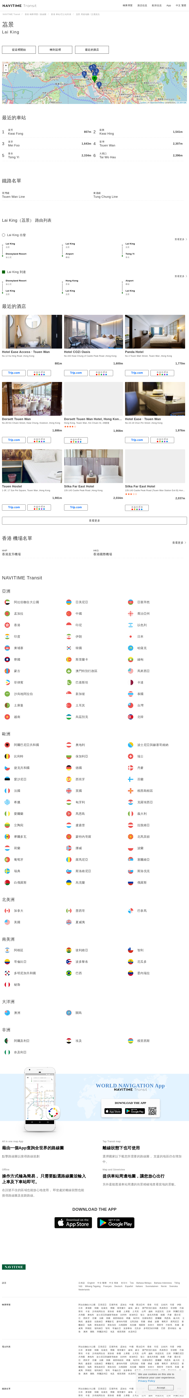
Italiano (139, 1286)
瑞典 (90, 1325)
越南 (150, 1311)
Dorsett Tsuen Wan (16, 419)
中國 (131, 1305)
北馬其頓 (134, 1321)
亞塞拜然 (113, 1305)
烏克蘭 (133, 1325)
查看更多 (181, 239)
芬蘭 (94, 1318)
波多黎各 (128, 1328)
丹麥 (169, 1315)
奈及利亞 (132, 1332)
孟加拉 (123, 1305)
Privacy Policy (146, 1380)
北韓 (168, 1311)
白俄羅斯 (123, 1325)
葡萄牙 (165, 1321)
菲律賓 (174, 1308)
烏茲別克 (159, 1311)
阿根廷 (88, 1328)
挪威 (150, 1321)
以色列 (164, 1305)
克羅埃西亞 (147, 1318)
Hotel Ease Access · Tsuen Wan (26, 352)
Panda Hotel (134, 352)
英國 (108, 1318)
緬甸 (130, 1308)
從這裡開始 (19, 49)
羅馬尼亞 (175, 1321)
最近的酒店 (92, 49)
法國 (101, 1318)
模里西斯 (121, 1332)
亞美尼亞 (102, 1305)
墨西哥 (160, 1325)
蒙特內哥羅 (122, 1321)
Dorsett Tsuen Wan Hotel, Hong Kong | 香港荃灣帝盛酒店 (106, 419)
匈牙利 (136, 1318)
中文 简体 (113, 1283)
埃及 (112, 1332)
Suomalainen (152, 1286)
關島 (92, 1332)
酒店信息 (142, 5)
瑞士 (142, 1315)
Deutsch (118, 1286)
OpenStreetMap (157, 103)
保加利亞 (133, 1315)
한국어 (124, 1283)
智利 (107, 1328)
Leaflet (143, 103)
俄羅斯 (142, 1325)
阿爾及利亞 (102, 1332)
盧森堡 (88, 1321)
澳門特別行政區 (149, 1308)
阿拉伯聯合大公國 (86, 1305)
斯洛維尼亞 (99, 1325)
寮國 (112, 1308)
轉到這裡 (55, 49)
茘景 (8, 24)
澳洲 (85, 1332)
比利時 (123, 1315)
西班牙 (86, 1318)
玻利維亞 (98, 1328)
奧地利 (91, 1315)
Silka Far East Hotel (79, 486)
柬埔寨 (88, 1308)
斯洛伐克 (112, 1325)
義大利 (176, 1318)
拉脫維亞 (98, 1321)
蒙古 (137, 1308)
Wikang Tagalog (93, 1286)
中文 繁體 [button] (181, 5)
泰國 (119, 1311)
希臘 (128, 1318)
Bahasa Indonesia (163, 1283)
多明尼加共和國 (151, 1328)
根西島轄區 (118, 1318)
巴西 (163, 1328)
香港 (149, 1305)
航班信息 (157, 5)
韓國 (96, 1308)
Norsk (164, 1286)
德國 (162, 1315)
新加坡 (111, 1311)
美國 (177, 1325)
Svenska (173, 1286)
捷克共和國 (152, 1315)
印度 (172, 1305)
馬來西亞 (163, 1308)
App (169, 5)
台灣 (144, 1311)
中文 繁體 (101, 1283)
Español (129, 1286)
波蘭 (157, 1321)
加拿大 (151, 1325)
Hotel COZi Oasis (77, 352)
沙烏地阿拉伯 (98, 1311)
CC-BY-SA (181, 103)
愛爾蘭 (158, 1318)
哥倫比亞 (116, 1328)
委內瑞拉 (172, 1328)
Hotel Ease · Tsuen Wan (143, 419)
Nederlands (84, 1290)
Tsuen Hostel (12, 486)
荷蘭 (143, 1321)
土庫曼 (127, 1311)
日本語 (81, 1283)
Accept (161, 1387)
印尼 (156, 1305)
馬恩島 (167, 1318)
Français (107, 1286)
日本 (80, 1308)
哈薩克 (104, 1308)
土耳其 (135, 1311)
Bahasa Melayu (144, 1283)
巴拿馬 (169, 1325)
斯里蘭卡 (121, 1308)
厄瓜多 (138, 1328)
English (91, 1283)
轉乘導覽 (128, 5)
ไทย (132, 1283)
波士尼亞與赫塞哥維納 (107, 1315)
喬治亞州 (140, 1305)
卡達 (87, 1311)
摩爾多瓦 (109, 1321)
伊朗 (179, 1305)
